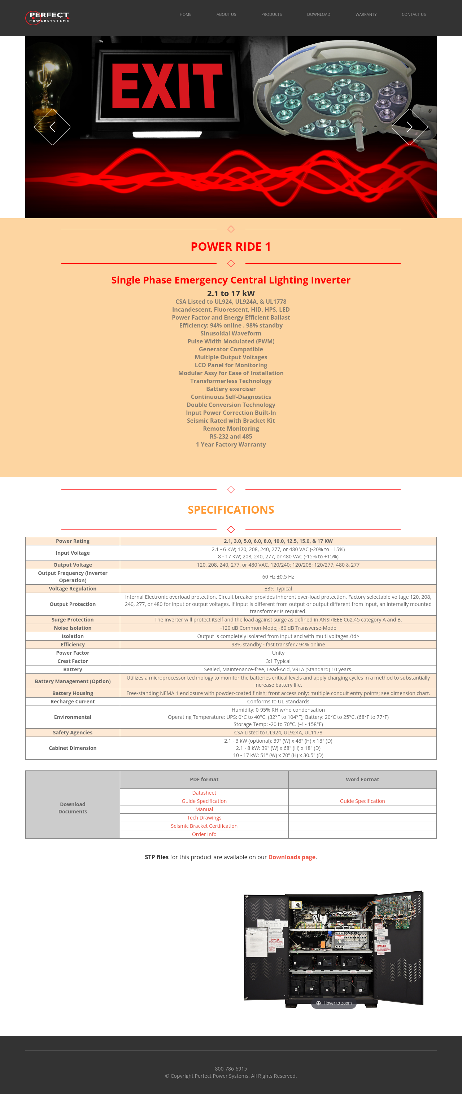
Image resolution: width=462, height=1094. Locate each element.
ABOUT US (226, 14)
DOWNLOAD (318, 14)
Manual (204, 809)
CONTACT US (414, 14)
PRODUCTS (271, 14)
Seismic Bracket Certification (204, 825)
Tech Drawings (204, 817)
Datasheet (204, 792)
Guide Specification (204, 801)
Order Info (204, 834)
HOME (186, 14)
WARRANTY (366, 14)
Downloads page (291, 857)
